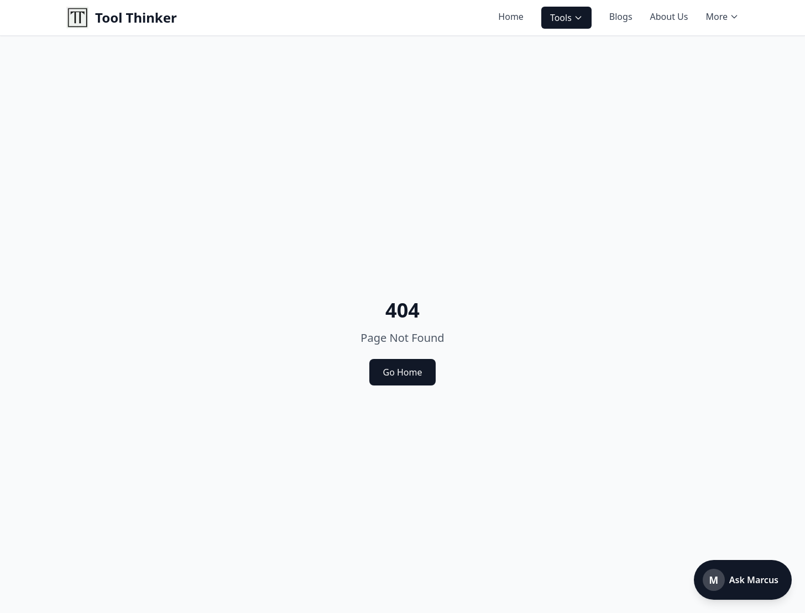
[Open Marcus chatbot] (743, 580)
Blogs (620, 16)
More (722, 16)
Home (511, 16)
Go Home (402, 372)
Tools (566, 18)
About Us (669, 16)
